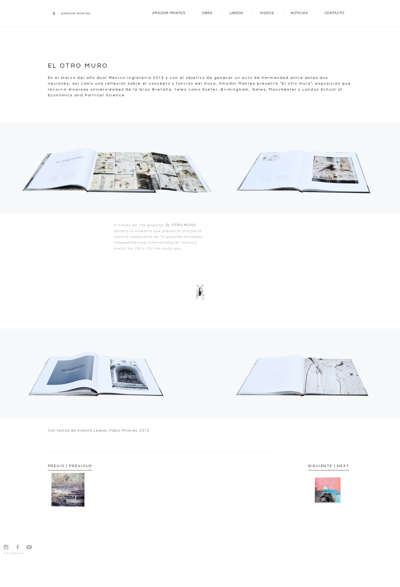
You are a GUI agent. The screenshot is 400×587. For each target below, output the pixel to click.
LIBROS (236, 13)
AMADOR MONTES (168, 13)
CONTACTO (334, 13)
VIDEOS (267, 13)
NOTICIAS (299, 13)
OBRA (207, 13)
